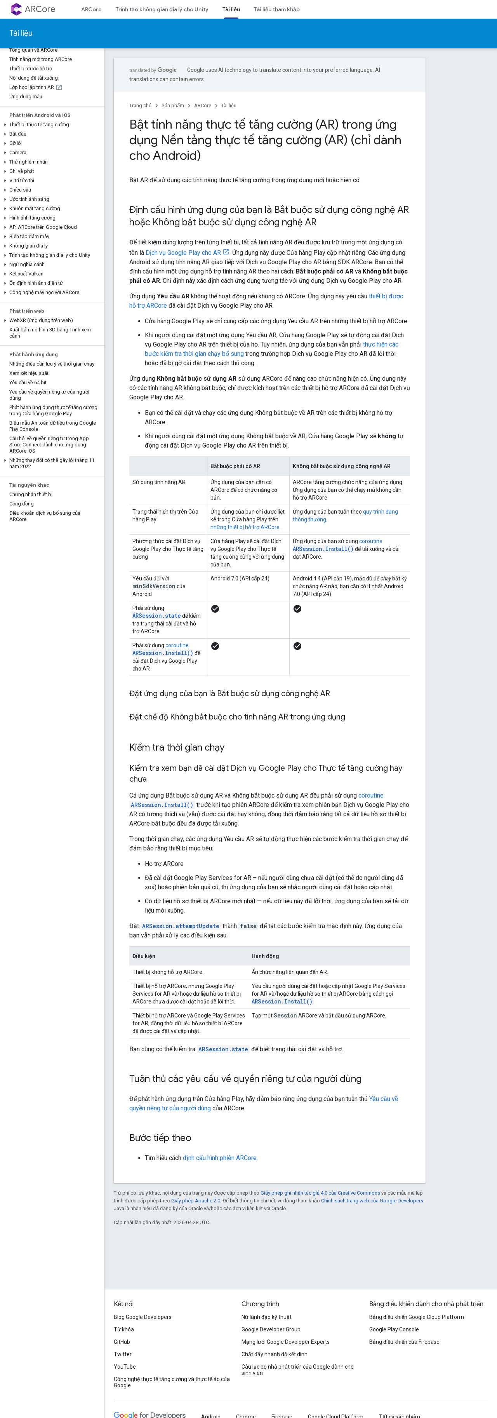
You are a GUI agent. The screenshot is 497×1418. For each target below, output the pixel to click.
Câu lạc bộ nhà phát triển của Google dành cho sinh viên (298, 1370)
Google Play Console (394, 1329)
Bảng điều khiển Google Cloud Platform (416, 1317)
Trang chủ (140, 105)
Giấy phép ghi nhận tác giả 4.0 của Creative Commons (320, 1193)
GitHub (122, 1342)
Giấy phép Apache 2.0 (195, 1201)
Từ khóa (124, 1329)
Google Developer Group (271, 1329)
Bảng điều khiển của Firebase (404, 1342)
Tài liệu (21, 33)
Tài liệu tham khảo (277, 9)
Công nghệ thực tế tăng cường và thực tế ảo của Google (172, 1382)
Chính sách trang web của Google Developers (372, 1201)
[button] (50, 124)
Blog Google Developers (143, 1317)
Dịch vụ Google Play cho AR (183, 252)
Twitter (123, 1354)
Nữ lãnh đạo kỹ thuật (267, 1317)
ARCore (40, 9)
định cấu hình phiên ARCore (220, 1158)
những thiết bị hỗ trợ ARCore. (245, 527)
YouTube (125, 1367)
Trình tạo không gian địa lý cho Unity (162, 9)
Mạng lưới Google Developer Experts (286, 1342)
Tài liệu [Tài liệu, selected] (231, 9)
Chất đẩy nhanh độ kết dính (275, 1354)
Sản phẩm (173, 105)
